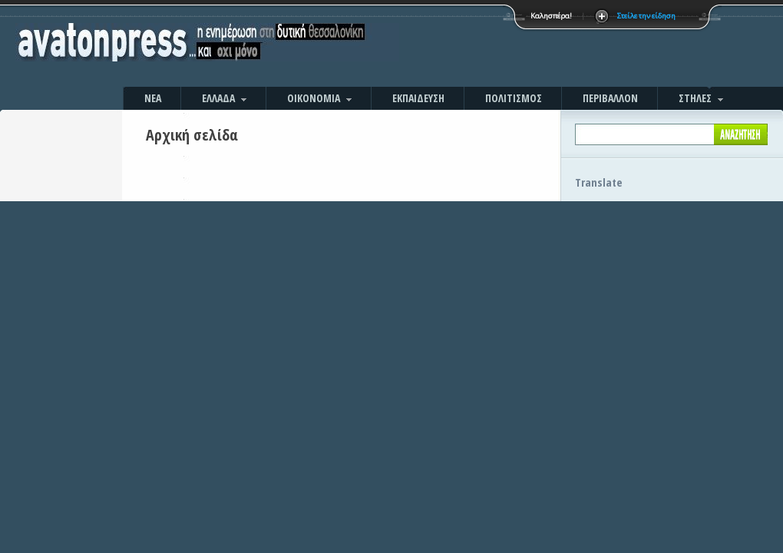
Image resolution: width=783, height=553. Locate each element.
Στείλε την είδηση (646, 16)
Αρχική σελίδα (192, 134)
